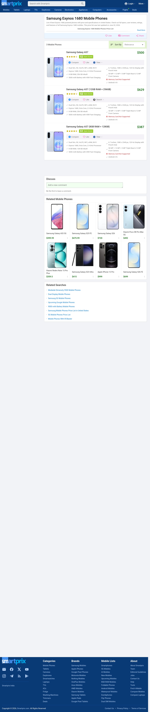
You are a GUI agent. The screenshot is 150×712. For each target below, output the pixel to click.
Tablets (17, 10)
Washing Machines (50, 695)
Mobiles (6, 10)
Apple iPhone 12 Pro (106, 272)
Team (132, 669)
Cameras (58, 10)
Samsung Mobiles (78, 666)
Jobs (132, 675)
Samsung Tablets (78, 695)
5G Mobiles (105, 669)
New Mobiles (106, 675)
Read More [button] (141, 30)
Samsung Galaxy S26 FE (133, 272)
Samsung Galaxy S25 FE (82, 233)
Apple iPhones (77, 669)
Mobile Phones (49, 666)
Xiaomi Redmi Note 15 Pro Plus (57, 272)
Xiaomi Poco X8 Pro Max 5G (133, 233)
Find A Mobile (136, 688)
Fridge (45, 692)
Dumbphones (106, 695)
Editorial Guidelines (138, 672)
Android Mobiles (108, 688)
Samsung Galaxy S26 (106, 233)
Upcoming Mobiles (108, 679)
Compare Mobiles (137, 692)
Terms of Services (138, 709)
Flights (125, 10)
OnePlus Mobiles (78, 682)
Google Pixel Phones (79, 672)
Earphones (46, 10)
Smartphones (106, 666)
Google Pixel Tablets (79, 701)
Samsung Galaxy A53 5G (56, 233)
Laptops (27, 10)
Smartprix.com (23, 709)
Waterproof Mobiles (109, 692)
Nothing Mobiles (78, 679)
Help (132, 682)
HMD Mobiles (76, 688)
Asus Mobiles (76, 685)
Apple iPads (76, 698)
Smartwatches (49, 679)
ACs (44, 688)
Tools (132, 685)
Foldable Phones (108, 685)
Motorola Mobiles (78, 675)
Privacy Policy (122, 709)
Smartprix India (8, 686)
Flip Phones (106, 698)
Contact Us (134, 679)
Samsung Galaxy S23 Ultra (82, 272)
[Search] (55, 3)
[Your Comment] (84, 185)
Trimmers (47, 698)
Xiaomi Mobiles (77, 692)
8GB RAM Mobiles (108, 682)
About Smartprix (137, 666)
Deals (134, 10)
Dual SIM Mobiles (108, 701)
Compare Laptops (137, 695)
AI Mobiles (105, 672)
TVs (36, 10)
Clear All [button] (38, 35)
